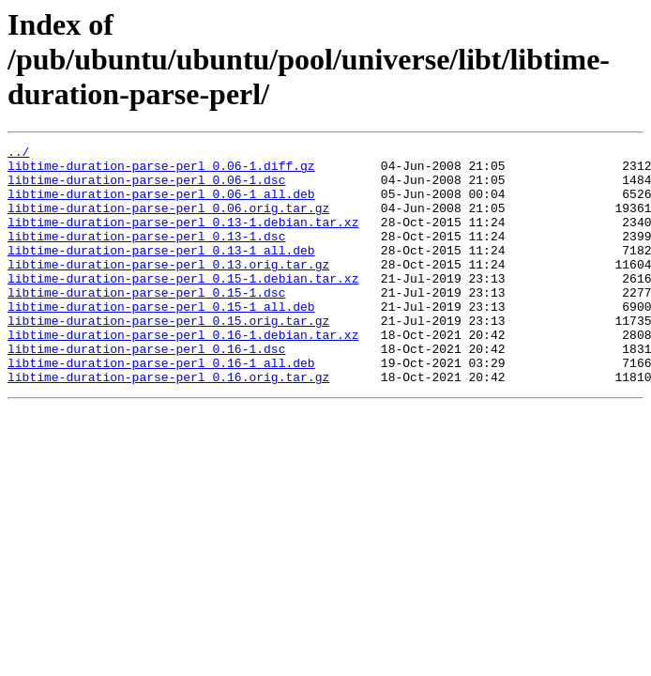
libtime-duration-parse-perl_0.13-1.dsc (146, 255)
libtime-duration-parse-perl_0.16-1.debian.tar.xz (183, 373)
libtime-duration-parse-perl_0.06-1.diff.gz (161, 170)
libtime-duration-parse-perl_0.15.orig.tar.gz (168, 356)
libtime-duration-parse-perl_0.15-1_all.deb (161, 339)
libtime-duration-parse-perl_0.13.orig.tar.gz (168, 289)
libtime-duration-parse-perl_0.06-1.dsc (146, 187)
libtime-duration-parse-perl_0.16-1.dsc (146, 390)
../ (18, 154)
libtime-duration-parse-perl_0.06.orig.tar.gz (168, 221)
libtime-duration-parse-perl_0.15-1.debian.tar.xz (183, 306)
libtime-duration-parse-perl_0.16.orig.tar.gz (168, 424)
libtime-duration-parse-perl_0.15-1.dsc (146, 323)
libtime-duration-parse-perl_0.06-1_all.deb (161, 204)
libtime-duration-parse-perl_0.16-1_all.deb (161, 407)
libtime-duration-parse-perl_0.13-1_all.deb (161, 272)
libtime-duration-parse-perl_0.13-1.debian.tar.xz (183, 238)
